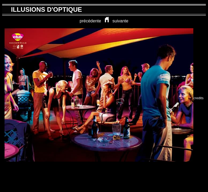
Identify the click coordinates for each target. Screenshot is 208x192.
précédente (90, 21)
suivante (120, 21)
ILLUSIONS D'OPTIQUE (46, 9)
